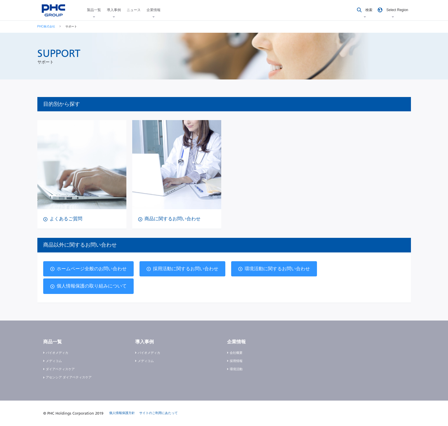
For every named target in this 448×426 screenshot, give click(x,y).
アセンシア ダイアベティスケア (69, 377)
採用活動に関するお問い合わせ (185, 268)
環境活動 (236, 369)
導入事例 (114, 10)
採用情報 (236, 361)
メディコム (54, 361)
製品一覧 (94, 10)
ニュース (134, 10)
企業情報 (154, 10)
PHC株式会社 (46, 26)
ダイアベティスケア (60, 369)
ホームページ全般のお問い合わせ (92, 268)
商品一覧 (52, 341)
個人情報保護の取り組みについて (92, 285)
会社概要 (236, 352)
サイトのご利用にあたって (158, 413)
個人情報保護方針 (122, 413)
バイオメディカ (57, 352)
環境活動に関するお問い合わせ (277, 268)
